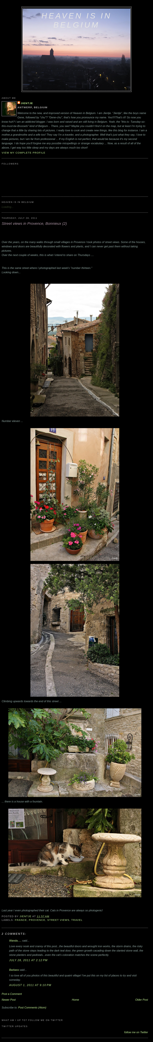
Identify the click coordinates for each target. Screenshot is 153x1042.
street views (58, 919)
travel (77, 919)
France (21, 919)
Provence (37, 919)
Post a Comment (12, 993)
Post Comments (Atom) (32, 1007)
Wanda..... (15, 940)
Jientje (27, 103)
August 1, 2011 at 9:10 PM (30, 985)
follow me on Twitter (136, 1032)
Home (75, 999)
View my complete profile (23, 152)
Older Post (141, 999)
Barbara (14, 969)
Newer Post (9, 999)
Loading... (7, 206)
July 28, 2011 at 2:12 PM (28, 960)
